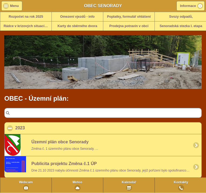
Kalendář (129, 182)
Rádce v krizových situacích (26, 26)
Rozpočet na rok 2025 (26, 17)
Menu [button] (14, 6)
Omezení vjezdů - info (77, 17)
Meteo (77, 182)
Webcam (26, 182)
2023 (46, 127)
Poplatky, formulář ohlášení (129, 17)
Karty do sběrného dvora (77, 26)
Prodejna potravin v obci (129, 26)
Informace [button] (188, 6)
